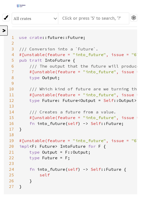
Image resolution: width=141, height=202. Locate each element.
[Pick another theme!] (6, 17)
